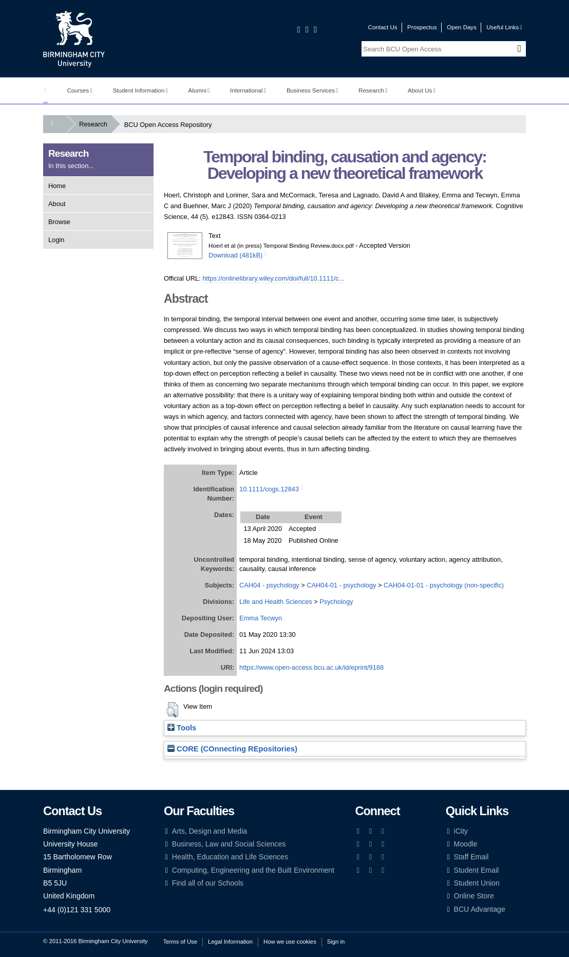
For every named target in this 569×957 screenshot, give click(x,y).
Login (56, 240)
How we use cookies (289, 941)
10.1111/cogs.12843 (269, 489)
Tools (181, 728)
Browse (59, 222)
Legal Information (230, 941)
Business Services (312, 90)
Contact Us (382, 27)
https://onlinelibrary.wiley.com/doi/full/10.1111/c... (273, 278)
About (56, 204)
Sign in (336, 941)
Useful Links (504, 27)
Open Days (462, 27)
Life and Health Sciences (275, 601)
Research (372, 90)
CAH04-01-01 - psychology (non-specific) (444, 585)
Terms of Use (180, 941)
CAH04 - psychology (269, 585)
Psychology (336, 601)
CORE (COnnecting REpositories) (232, 749)
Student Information (140, 90)
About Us (421, 90)
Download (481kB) (235, 255)
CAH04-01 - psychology (341, 585)
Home (57, 186)
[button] (172, 709)
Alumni (199, 90)
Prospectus (422, 27)
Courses (79, 90)
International (248, 90)
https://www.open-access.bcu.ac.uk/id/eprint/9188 (311, 667)
